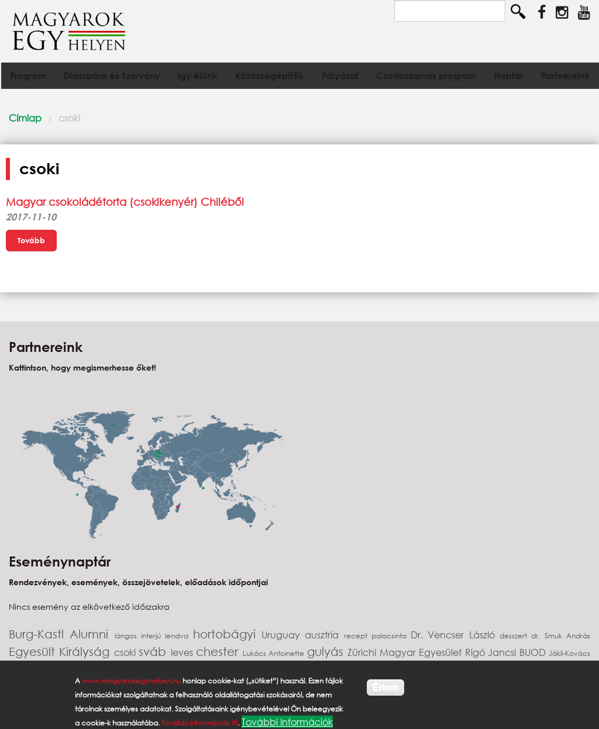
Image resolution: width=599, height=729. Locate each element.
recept (357, 636)
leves (183, 652)
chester (219, 651)
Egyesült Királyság (61, 651)
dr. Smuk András (560, 636)
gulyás (327, 651)
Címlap (25, 118)
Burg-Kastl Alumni (62, 634)
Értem (385, 687)
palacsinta (391, 636)
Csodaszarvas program (426, 75)
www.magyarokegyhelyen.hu (131, 681)
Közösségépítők (269, 75)
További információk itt (199, 723)
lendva (178, 636)
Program (28, 75)
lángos (128, 636)
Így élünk (198, 75)
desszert (515, 636)
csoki (69, 118)
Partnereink (565, 75)
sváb (154, 651)
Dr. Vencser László (455, 634)
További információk (287, 722)
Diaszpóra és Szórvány (112, 75)
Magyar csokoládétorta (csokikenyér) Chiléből (125, 201)
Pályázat (340, 75)
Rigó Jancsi (492, 652)
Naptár (509, 75)
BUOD (534, 652)
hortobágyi (227, 634)
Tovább (31, 240)
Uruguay (283, 634)
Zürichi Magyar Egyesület (405, 652)
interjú (153, 636)
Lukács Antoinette (275, 653)
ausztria (324, 634)
